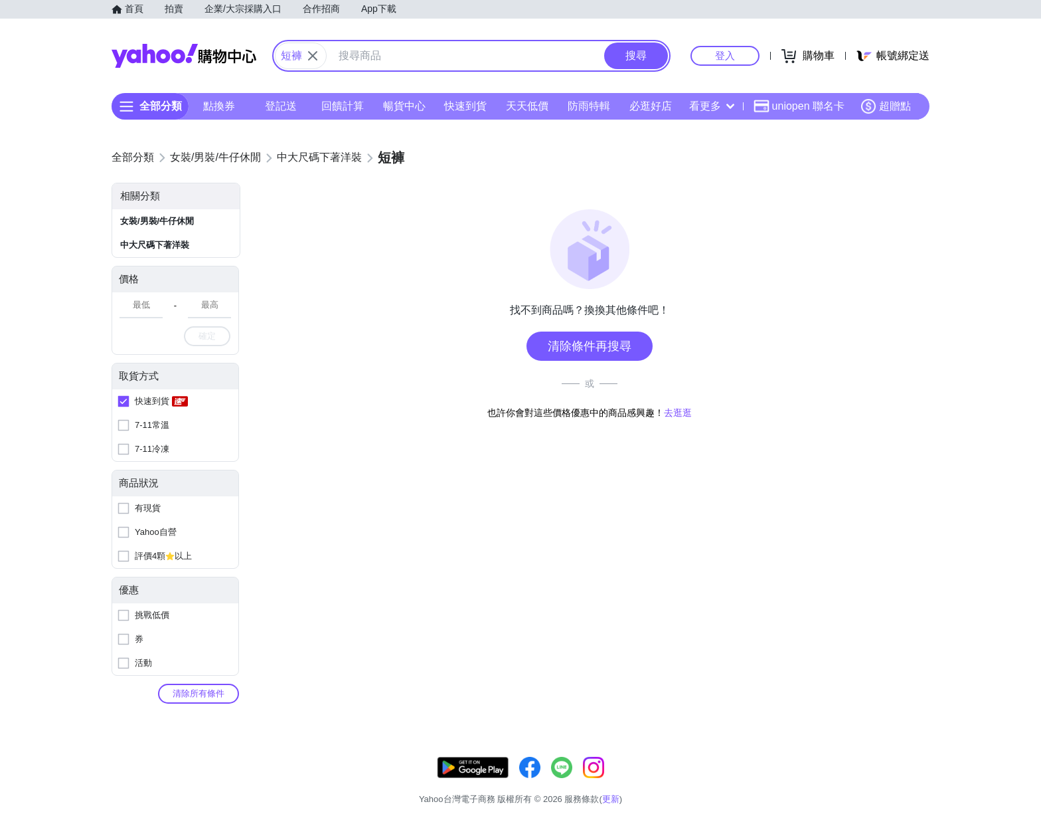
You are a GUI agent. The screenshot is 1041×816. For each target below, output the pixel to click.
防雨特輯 (589, 106)
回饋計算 (342, 106)
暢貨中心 (404, 106)
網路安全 (820, 782)
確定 (207, 336)
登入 (725, 55)
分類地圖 (912, 782)
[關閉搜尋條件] (313, 56)
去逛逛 (678, 412)
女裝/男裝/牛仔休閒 (157, 221)
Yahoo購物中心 (184, 56)
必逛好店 (650, 106)
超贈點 (885, 106)
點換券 (219, 106)
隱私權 (867, 782)
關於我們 (720, 782)
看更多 (711, 106)
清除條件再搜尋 (589, 346)
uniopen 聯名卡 (799, 106)
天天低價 (527, 106)
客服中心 (670, 782)
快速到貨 (465, 106)
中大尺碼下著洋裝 (154, 245)
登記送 (281, 106)
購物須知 (771, 782)
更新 (918, 766)
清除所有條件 (198, 693)
